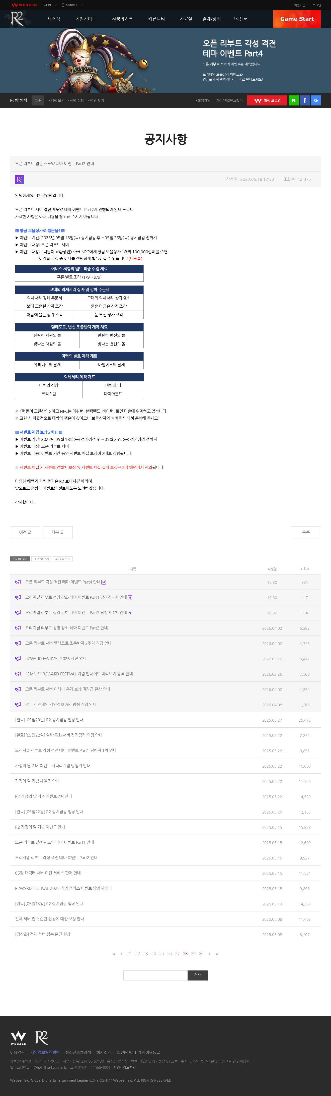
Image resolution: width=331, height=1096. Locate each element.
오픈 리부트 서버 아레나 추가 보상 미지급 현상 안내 (67, 689)
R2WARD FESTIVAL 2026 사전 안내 (56, 658)
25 (161, 953)
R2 (17, 19)
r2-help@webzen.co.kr (50, 1068)
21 (130, 953)
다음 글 (58, 532)
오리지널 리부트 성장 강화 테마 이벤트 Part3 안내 (66, 627)
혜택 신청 (77, 100)
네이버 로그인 (294, 100)
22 (137, 953)
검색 (197, 975)
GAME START (297, 19)
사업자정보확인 (124, 1068)
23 (145, 953)
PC (50, 5)
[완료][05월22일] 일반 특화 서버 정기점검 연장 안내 (58, 735)
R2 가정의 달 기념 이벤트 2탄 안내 (43, 796)
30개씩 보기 (41, 559)
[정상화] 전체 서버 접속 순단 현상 (42, 934)
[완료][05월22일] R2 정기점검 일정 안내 (49, 811)
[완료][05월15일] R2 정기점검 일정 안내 (49, 903)
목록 (305, 532)
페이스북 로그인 (305, 100)
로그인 (317, 5)
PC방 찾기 (97, 100)
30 (201, 953)
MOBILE (72, 5)
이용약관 (17, 1052)
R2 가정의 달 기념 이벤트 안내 (40, 827)
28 (185, 953)
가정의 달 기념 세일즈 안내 (37, 781)
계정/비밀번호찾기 (229, 100)
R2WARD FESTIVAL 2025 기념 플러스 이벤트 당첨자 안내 (63, 888)
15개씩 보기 (20, 559)
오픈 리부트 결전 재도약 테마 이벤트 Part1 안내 (54, 842)
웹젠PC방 (125, 1052)
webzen (23, 5)
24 (153, 953)
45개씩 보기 (62, 559)
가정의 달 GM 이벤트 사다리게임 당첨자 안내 (53, 765)
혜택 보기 (57, 100)
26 (169, 953)
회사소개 (103, 1052)
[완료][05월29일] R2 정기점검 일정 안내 (49, 719)
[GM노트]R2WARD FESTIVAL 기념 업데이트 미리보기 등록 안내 (79, 673)
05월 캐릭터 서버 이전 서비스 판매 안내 (48, 873)
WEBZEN (18, 1038)
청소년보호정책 (78, 1052)
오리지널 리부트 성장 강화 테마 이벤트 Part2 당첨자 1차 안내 (78, 612)
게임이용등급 (149, 1052)
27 (177, 953)
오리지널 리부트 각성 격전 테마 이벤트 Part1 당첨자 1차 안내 (66, 750)
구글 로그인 (316, 100)
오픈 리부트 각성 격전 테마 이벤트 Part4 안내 (65, 582)
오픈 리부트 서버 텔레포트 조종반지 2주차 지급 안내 (68, 643)
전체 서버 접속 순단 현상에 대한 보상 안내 (49, 918)
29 (193, 953)
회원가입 (299, 5)
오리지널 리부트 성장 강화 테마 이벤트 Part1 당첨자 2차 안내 (78, 597)
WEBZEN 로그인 (267, 100)
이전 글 (25, 532)
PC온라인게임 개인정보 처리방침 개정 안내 (61, 704)
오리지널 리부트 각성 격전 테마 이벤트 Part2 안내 (56, 857)
